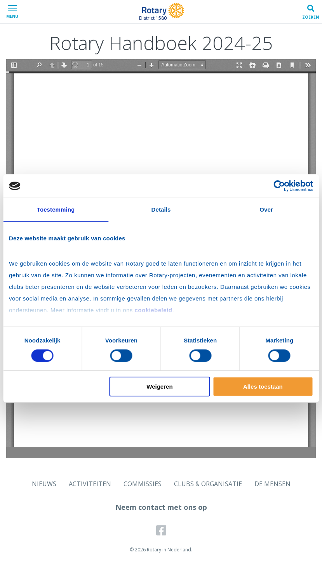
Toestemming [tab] (56, 209)
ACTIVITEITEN (90, 484)
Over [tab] (266, 209)
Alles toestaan (263, 386)
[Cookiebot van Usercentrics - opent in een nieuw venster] (279, 186)
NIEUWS (44, 484)
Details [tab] (161, 209)
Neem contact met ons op (161, 507)
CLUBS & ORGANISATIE (208, 484)
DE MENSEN (272, 484)
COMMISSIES (143, 484)
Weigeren (159, 386)
